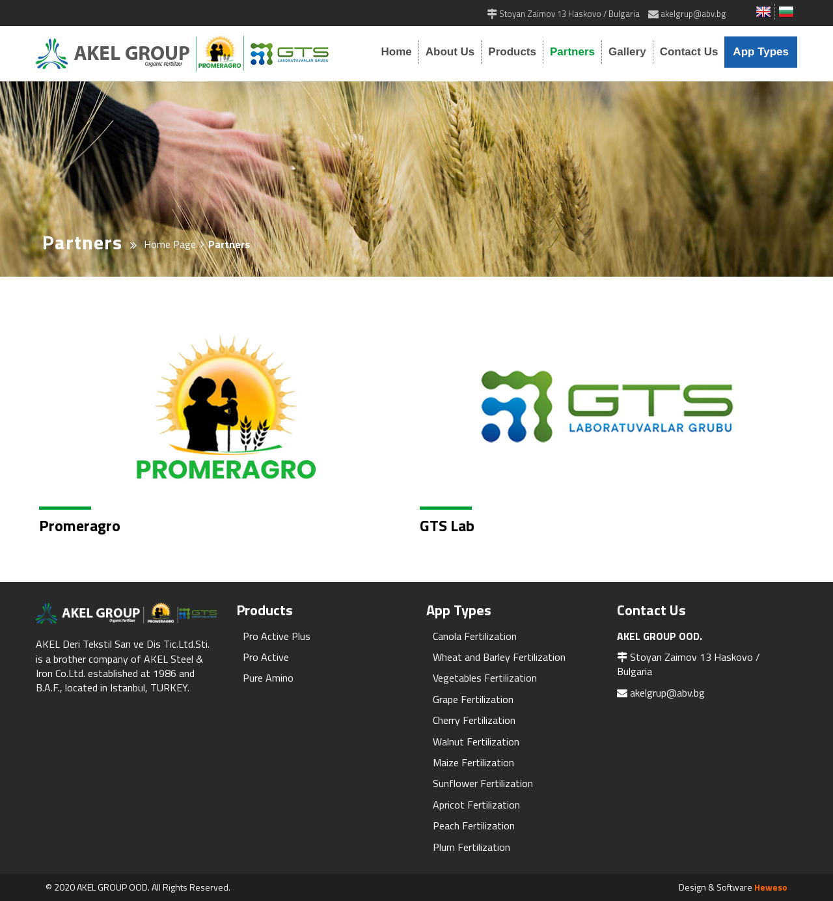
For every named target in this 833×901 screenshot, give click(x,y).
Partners (572, 52)
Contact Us (689, 52)
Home (396, 52)
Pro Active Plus (276, 636)
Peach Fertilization (474, 825)
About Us (450, 52)
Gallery (627, 52)
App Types (761, 52)
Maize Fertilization (473, 762)
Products (512, 52)
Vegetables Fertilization (485, 678)
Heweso (770, 887)
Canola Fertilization (475, 636)
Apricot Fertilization (476, 804)
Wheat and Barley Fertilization (499, 657)
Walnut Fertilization (476, 741)
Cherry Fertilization (474, 720)
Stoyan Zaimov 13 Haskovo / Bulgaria (688, 664)
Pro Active (266, 657)
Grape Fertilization (473, 699)
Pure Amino (268, 678)
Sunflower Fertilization (483, 783)
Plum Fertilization (471, 847)
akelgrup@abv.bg (667, 692)
